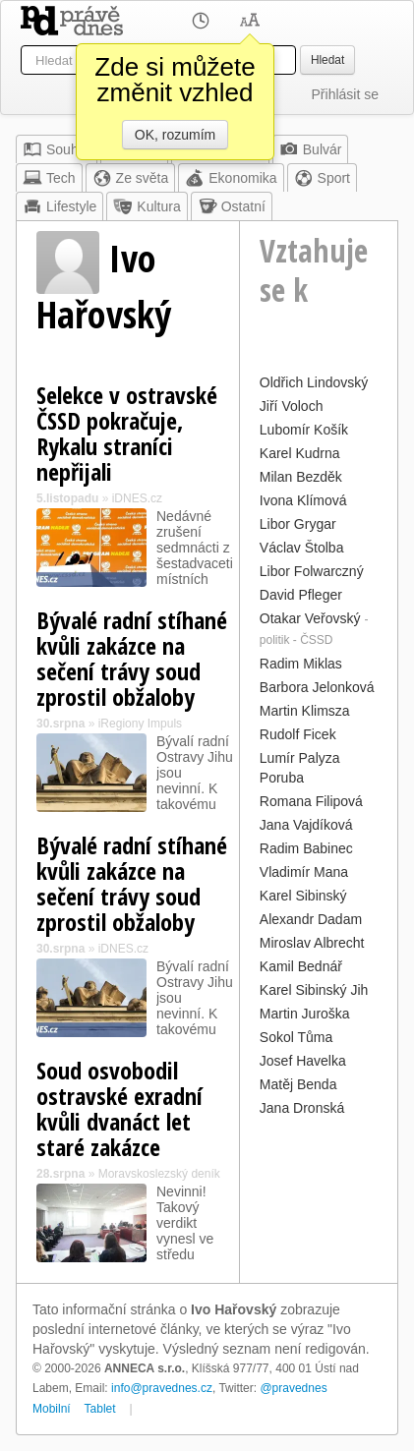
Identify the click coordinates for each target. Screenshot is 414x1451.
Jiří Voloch (292, 406)
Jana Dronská (302, 1108)
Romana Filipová (311, 801)
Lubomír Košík (304, 429)
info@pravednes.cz (161, 1388)
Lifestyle (59, 206)
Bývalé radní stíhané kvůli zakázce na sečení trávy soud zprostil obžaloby (131, 658)
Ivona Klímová (303, 500)
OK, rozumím (175, 135)
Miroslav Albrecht (312, 943)
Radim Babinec (306, 848)
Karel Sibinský (303, 895)
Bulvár (310, 149)
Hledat (327, 60)
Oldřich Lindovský (314, 382)
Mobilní (51, 1409)
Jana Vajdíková (306, 825)
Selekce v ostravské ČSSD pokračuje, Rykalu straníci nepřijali (126, 433)
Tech (49, 178)
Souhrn (56, 149)
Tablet (100, 1409)
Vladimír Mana (304, 872)
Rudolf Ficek (298, 734)
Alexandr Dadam (311, 919)
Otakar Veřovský (310, 618)
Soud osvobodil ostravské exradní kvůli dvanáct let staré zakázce (119, 1108)
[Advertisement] (320, 1181)
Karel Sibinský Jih (314, 990)
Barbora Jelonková (317, 687)
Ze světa (130, 178)
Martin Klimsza (305, 711)
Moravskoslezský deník (159, 1174)
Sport (322, 178)
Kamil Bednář (301, 966)
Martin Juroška (305, 1013)
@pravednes (293, 1388)
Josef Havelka (303, 1061)
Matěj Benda (298, 1084)
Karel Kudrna (300, 453)
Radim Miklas (301, 663)
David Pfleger (301, 595)
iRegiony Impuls (140, 723)
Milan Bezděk (301, 477)
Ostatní (232, 206)
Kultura (146, 206)
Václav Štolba (302, 547)
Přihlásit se (345, 94)
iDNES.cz (137, 498)
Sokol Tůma (296, 1037)
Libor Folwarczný (312, 571)
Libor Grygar (298, 524)
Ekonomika (230, 178)
